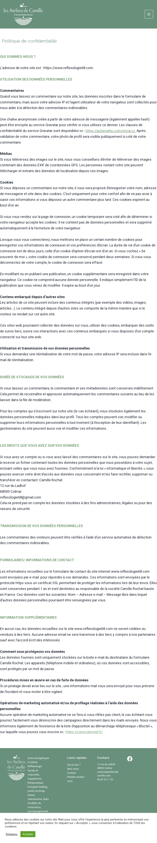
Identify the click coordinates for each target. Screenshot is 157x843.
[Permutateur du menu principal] (149, 14)
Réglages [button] (11, 834)
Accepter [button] (28, 834)
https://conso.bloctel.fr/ (84, 732)
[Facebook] (130, 758)
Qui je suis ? (74, 764)
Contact (71, 772)
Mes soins (73, 768)
